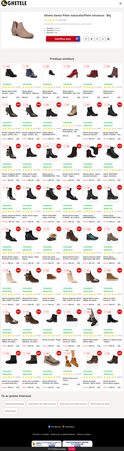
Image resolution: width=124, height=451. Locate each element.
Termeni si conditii (40, 434)
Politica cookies (84, 434)
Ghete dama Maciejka (14, 403)
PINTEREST (68, 427)
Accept (72, 449)
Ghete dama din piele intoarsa (73, 403)
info (17, 97)
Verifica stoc (67, 39)
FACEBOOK (54, 427)
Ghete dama (10, 411)
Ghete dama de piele (100, 403)
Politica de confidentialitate (63, 434)
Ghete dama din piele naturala (41, 403)
